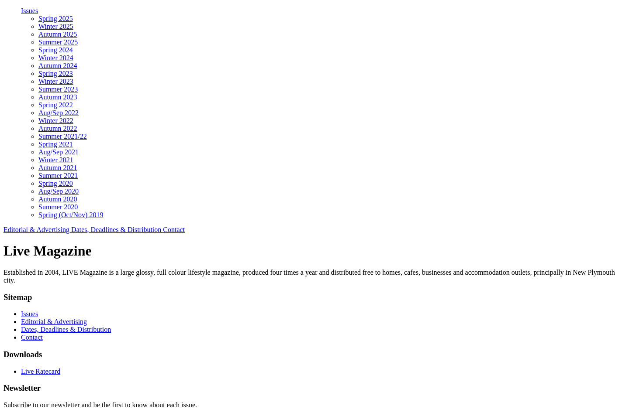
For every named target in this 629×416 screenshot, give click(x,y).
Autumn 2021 (57, 167)
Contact (174, 229)
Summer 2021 (58, 175)
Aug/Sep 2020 (58, 191)
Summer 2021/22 (62, 136)
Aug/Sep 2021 (58, 152)
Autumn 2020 (57, 199)
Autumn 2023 (57, 97)
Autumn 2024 (57, 65)
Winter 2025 (55, 26)
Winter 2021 (55, 160)
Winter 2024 (55, 57)
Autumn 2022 (57, 128)
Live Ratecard (40, 371)
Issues (29, 10)
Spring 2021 (55, 144)
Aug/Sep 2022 (58, 112)
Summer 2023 (58, 89)
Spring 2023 (55, 73)
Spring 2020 (55, 183)
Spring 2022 (55, 105)
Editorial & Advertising (37, 229)
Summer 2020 (58, 207)
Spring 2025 (55, 18)
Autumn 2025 (57, 34)
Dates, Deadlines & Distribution (117, 229)
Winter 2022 (55, 120)
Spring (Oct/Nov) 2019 (70, 214)
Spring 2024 (55, 50)
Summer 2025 (58, 42)
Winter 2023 (55, 81)
